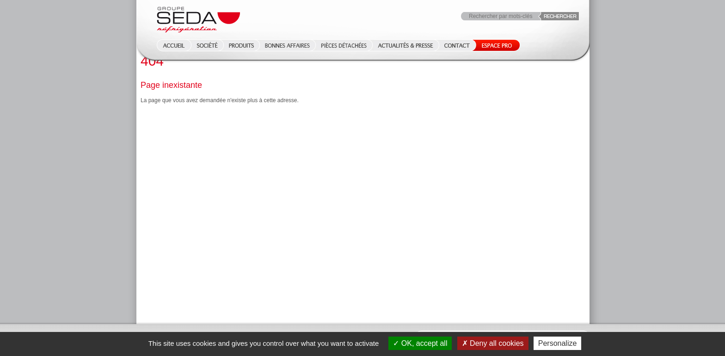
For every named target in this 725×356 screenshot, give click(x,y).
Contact (457, 45)
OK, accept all (420, 343)
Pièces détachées (344, 45)
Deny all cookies (493, 343)
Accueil (171, 45)
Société (207, 45)
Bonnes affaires (287, 45)
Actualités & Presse (405, 45)
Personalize (557, 343)
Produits (241, 45)
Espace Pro (495, 45)
